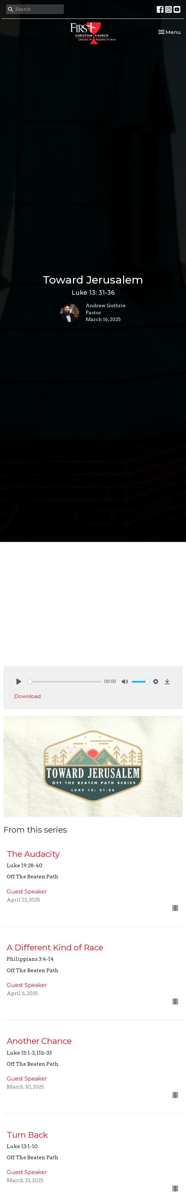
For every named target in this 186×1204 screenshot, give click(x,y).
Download (27, 696)
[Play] (18, 681)
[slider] (64, 682)
